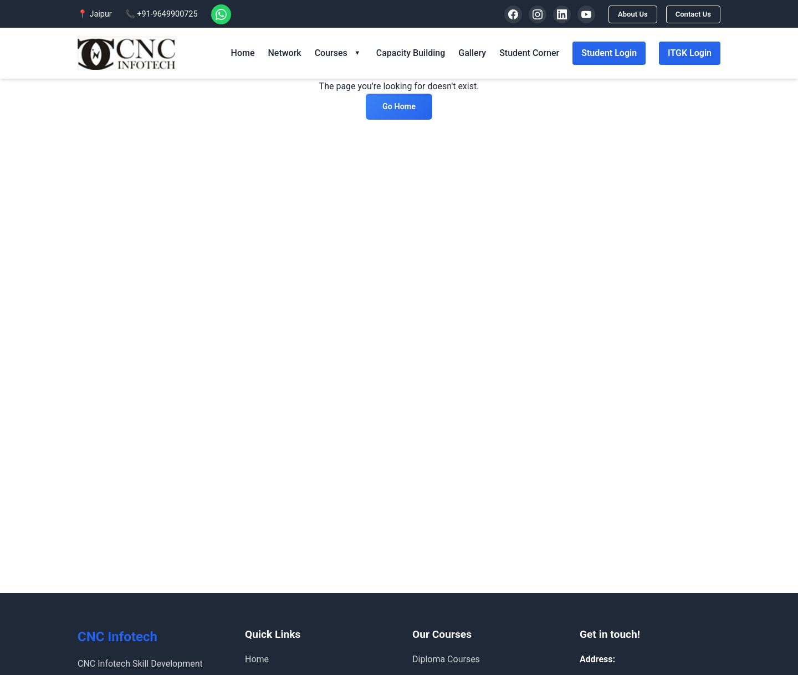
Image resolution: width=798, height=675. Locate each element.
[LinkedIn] (555, 14)
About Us (627, 14)
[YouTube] (580, 14)
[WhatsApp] (221, 14)
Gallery (472, 53)
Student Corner (529, 53)
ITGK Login (690, 53)
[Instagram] (531, 14)
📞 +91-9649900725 (161, 14)
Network (284, 53)
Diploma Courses (446, 659)
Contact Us (691, 14)
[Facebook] (506, 14)
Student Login (609, 53)
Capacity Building (410, 53)
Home (243, 53)
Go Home (399, 106)
